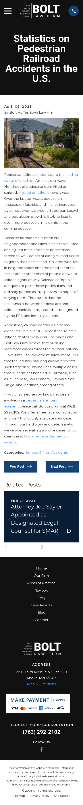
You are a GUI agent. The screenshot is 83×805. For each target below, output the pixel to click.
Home (41, 568)
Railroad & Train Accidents (46, 452)
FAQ (41, 598)
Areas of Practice (41, 583)
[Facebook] (41, 749)
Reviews (41, 590)
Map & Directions (41, 684)
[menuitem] (19, 796)
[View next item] (42, 547)
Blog (41, 612)
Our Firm (41, 576)
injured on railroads (35, 192)
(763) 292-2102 (41, 732)
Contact (41, 620)
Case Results (41, 605)
